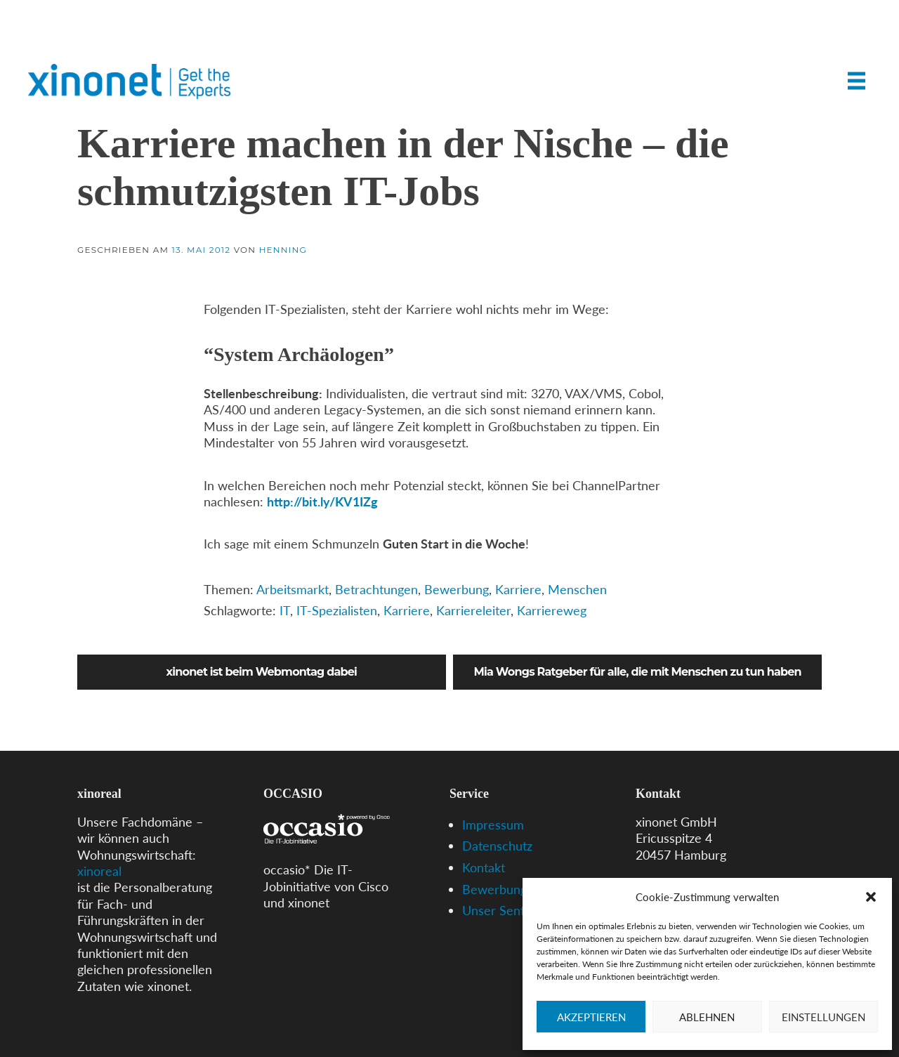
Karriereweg (551, 610)
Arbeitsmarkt (292, 589)
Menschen (577, 589)
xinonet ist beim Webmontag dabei (261, 671)
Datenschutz (497, 845)
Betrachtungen (376, 589)
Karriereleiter (473, 610)
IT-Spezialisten (336, 610)
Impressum (493, 824)
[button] (871, 897)
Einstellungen (823, 1017)
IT (285, 610)
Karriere (518, 589)
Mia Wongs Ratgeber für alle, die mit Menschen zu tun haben (637, 671)
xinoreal (99, 871)
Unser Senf (493, 910)
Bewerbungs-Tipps (514, 889)
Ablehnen (707, 1017)
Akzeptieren (591, 1017)
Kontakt (483, 867)
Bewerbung (456, 589)
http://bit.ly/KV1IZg (322, 501)
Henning (283, 249)
